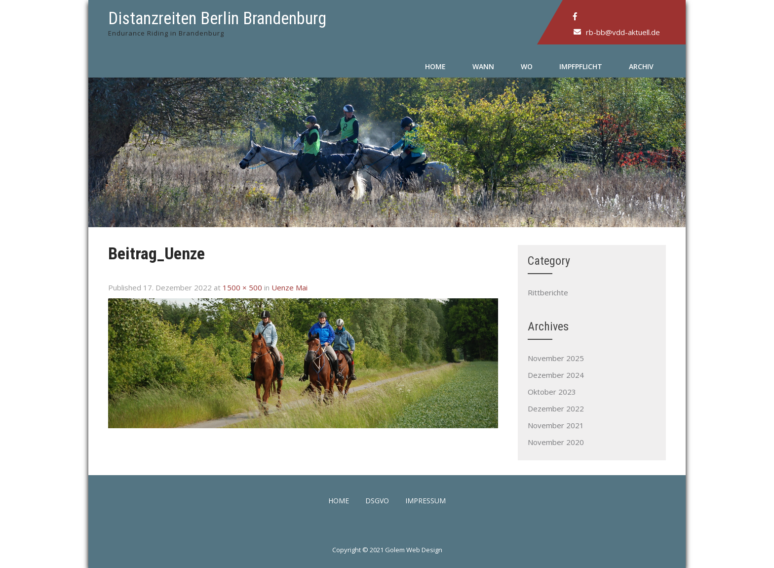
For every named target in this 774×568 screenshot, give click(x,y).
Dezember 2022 (556, 408)
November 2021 (556, 425)
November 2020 (556, 442)
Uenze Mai (289, 287)
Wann (483, 66)
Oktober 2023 (552, 392)
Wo (527, 66)
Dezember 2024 (556, 375)
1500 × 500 (242, 287)
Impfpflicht (580, 66)
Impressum (425, 501)
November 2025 (556, 358)
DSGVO (377, 501)
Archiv (641, 66)
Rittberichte (548, 292)
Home (435, 66)
